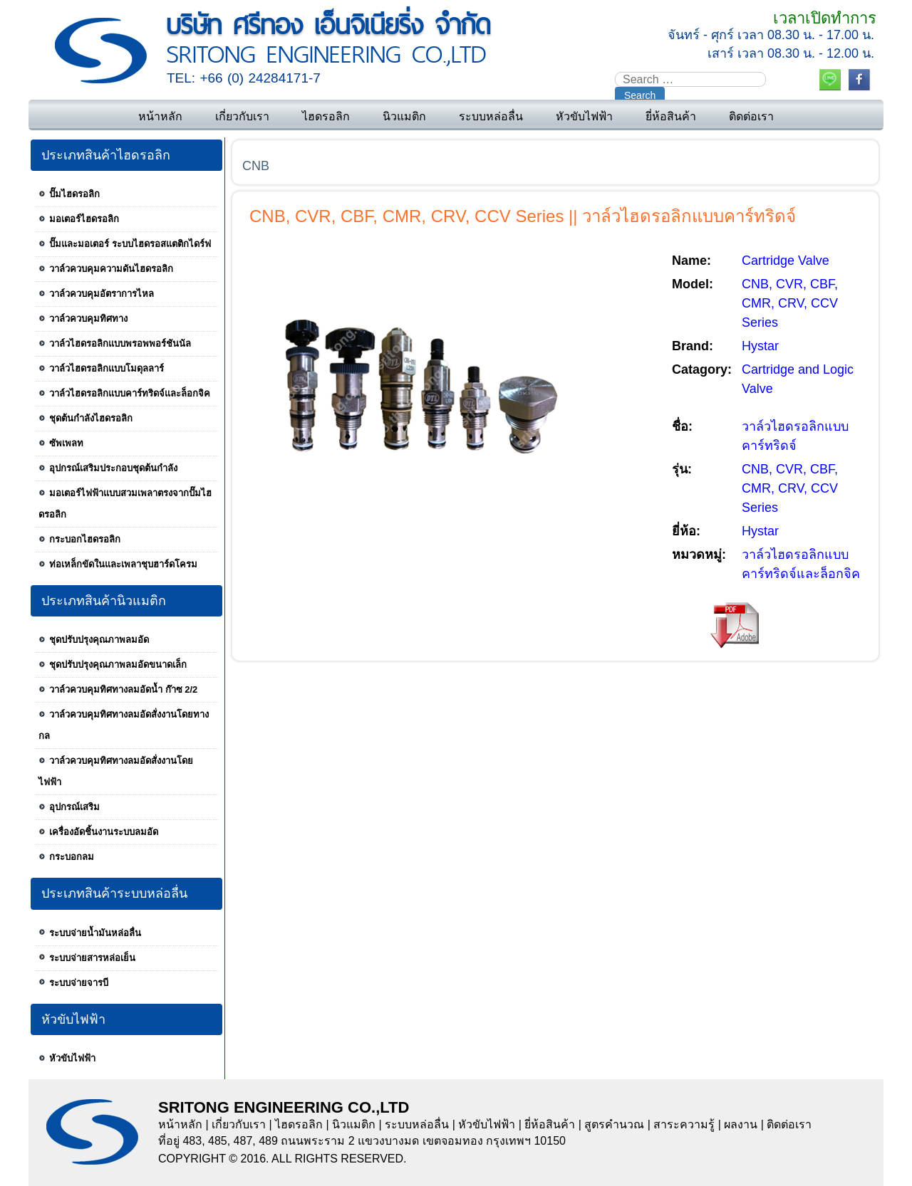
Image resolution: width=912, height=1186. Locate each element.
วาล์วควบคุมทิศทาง (88, 318)
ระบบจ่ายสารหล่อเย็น (92, 958)
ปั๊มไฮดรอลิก (74, 194)
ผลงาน (740, 1124)
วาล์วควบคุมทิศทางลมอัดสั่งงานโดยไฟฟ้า (115, 771)
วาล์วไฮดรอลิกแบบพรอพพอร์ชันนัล (120, 343)
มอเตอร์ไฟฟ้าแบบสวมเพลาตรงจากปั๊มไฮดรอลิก (125, 504)
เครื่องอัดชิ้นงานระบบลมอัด (103, 831)
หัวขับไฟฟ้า (584, 116)
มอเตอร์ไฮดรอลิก (84, 219)
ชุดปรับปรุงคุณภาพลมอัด (99, 639)
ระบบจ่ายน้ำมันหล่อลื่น (95, 933)
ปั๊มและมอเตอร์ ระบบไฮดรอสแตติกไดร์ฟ (130, 243)
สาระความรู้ (684, 1124)
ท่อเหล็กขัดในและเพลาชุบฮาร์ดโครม (123, 564)
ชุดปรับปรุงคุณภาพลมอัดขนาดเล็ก (118, 664)
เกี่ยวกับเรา (242, 116)
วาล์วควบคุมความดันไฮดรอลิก (111, 268)
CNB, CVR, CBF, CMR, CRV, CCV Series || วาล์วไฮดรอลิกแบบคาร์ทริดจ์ (522, 216)
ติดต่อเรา (751, 116)
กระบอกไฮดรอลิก (84, 539)
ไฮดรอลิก (326, 116)
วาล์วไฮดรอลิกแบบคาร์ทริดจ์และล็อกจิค (129, 393)
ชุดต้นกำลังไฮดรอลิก (91, 418)
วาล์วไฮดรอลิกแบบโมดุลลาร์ (106, 368)
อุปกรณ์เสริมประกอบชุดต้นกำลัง (113, 468)
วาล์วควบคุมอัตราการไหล (101, 293)
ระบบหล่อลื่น (491, 116)
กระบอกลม (71, 856)
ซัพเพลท (66, 443)
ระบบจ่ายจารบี (78, 982)
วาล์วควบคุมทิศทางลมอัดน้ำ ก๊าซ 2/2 (123, 689)
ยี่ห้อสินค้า (671, 116)
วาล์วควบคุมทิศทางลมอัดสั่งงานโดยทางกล (123, 725)
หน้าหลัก (160, 116)
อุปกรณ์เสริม (74, 807)
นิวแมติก (404, 116)
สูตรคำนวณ (614, 1124)
